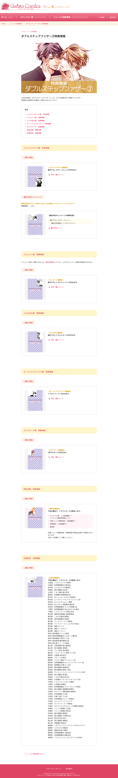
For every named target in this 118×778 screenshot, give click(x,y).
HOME (3, 24)
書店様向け (113, 17)
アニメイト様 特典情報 (36, 117)
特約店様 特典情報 (34, 130)
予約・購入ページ (57, 174)
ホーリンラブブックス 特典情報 (39, 123)
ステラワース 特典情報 (35, 127)
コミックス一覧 (33, 17)
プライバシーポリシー (54, 768)
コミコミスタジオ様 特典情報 (38, 114)
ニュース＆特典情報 (71, 17)
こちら (68, 518)
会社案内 (69, 768)
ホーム (7, 17)
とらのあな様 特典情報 (36, 120)
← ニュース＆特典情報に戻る (32, 754)
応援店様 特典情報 (34, 133)
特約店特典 (49, 262)
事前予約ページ (56, 228)
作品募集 (102, 17)
